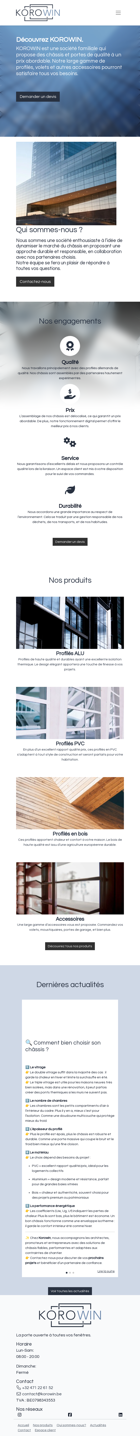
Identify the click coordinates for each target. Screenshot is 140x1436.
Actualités (98, 1425)
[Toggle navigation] (118, 12)
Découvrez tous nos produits (70, 946)
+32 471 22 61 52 (37, 1388)
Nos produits (43, 1425)
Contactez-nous (35, 282)
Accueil (23, 1425)
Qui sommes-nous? (71, 1425)
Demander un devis (38, 97)
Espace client (45, 1430)
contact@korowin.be (42, 1394)
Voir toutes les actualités (70, 1291)
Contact (24, 1430)
